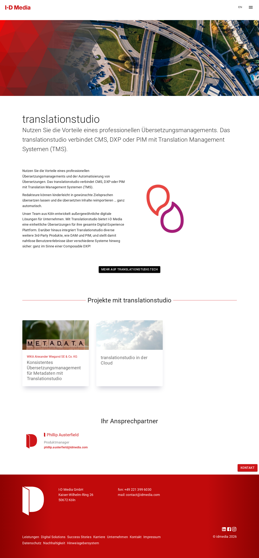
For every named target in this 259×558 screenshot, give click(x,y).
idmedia (222, 536)
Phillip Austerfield (63, 434)
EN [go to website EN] (240, 7)
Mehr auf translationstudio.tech (129, 269)
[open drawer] (250, 7)
